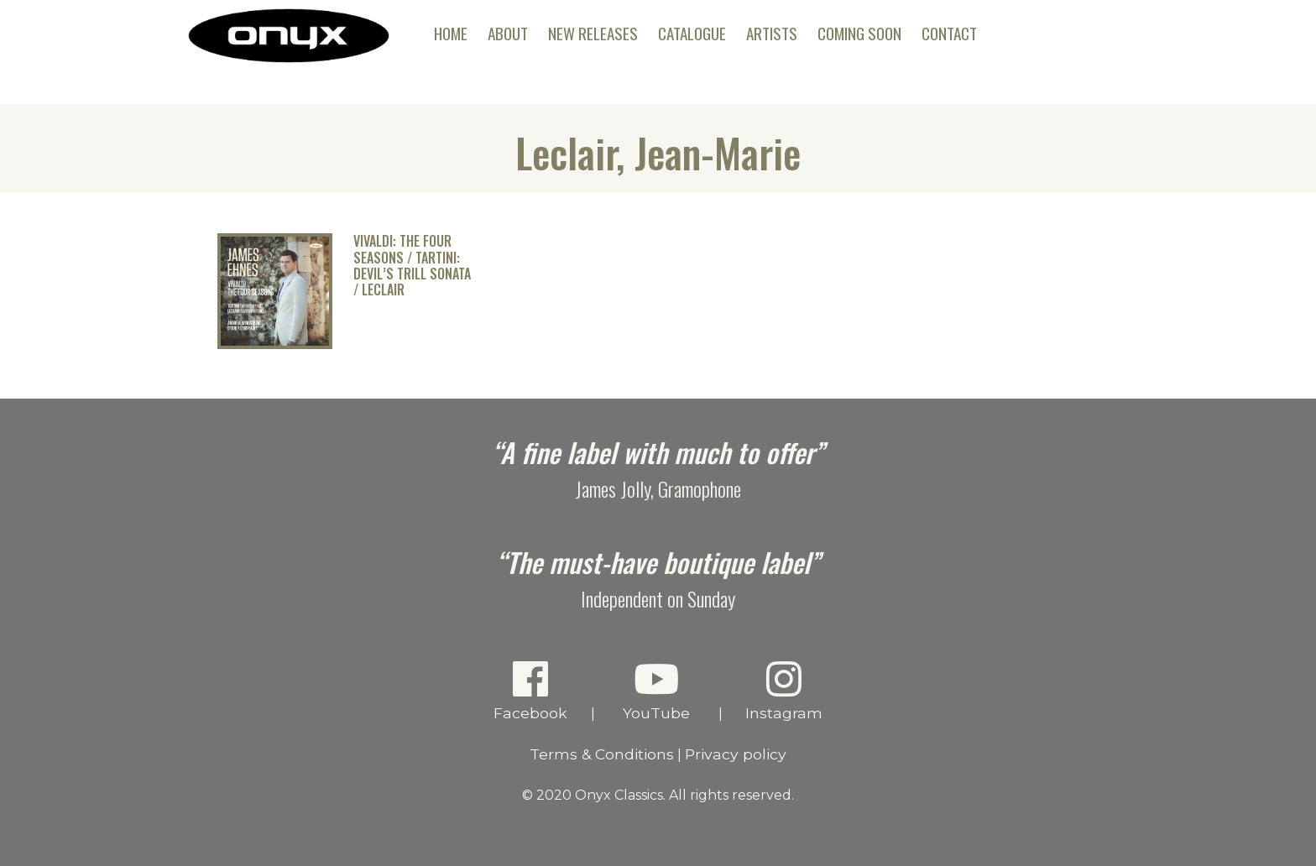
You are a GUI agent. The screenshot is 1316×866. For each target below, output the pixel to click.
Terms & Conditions (602, 754)
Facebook (531, 690)
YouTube (656, 690)
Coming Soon (859, 33)
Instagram (784, 690)
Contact (949, 33)
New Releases (593, 33)
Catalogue (692, 33)
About (508, 33)
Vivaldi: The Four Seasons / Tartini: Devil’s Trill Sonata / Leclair (412, 265)
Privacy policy (735, 754)
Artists (771, 33)
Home (450, 33)
